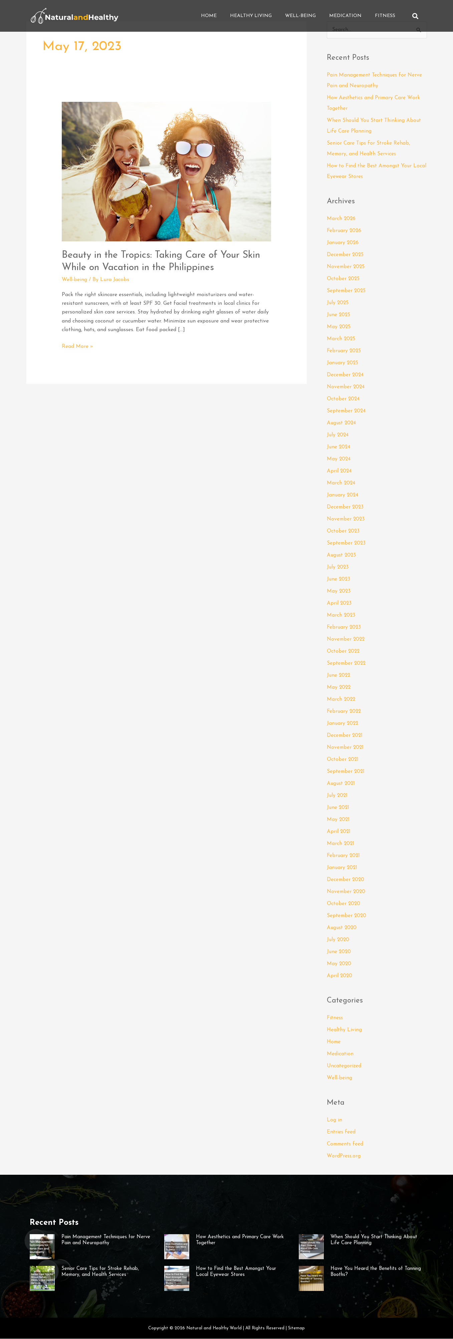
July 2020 (338, 940)
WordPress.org (344, 1156)
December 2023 (346, 507)
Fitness (385, 15)
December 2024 (346, 375)
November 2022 (347, 639)
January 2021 (342, 868)
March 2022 (341, 699)
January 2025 (343, 363)
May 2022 (339, 687)
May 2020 (339, 964)
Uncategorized (344, 1066)
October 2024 (344, 399)
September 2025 (347, 291)
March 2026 (341, 219)
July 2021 (338, 796)
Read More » (77, 345)
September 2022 (347, 663)
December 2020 (346, 880)
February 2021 (344, 856)
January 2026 (343, 243)
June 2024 (339, 447)
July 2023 (338, 567)
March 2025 (341, 339)
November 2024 (346, 387)
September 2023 (347, 543)
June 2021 (338, 808)
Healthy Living (251, 15)
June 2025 (339, 315)
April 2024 (339, 471)
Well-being (300, 15)
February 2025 (344, 351)
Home (209, 15)
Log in (334, 1120)
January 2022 (343, 723)
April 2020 (340, 976)
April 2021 (339, 832)
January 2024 (343, 495)
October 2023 (344, 531)
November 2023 (346, 519)
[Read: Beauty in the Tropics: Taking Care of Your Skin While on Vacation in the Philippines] (166, 171)
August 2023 (342, 555)
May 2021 (338, 820)
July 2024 (338, 435)
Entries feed (341, 1132)
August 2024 (342, 423)
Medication (345, 15)
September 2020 (347, 916)
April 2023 (339, 603)
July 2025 (338, 303)
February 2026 (345, 231)
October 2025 (344, 279)
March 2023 (341, 615)
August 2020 (343, 928)
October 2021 (343, 759)
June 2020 (339, 952)
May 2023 (339, 591)
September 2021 (346, 771)
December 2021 (345, 735)
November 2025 (346, 267)
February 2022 (345, 711)
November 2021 (346, 747)
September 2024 (347, 411)
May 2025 (339, 327)
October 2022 (344, 651)
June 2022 (339, 675)
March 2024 (341, 483)
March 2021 (341, 844)
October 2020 (344, 904)
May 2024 (339, 459)
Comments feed (346, 1144)
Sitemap (296, 1328)
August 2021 (342, 784)
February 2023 (344, 627)
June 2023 (339, 579)
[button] (415, 15)
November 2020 (347, 892)
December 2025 (346, 255)
